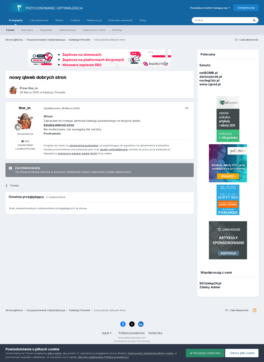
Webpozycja (94, 20)
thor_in (24, 108)
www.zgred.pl (210, 84)
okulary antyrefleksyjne (114, 149)
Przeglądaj (15, 22)
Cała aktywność (38, 20)
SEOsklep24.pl (210, 283)
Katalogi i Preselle (54, 92)
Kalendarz (27, 29)
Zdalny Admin (209, 287)
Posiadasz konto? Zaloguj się (210, 7)
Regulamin (46, 29)
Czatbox (75, 20)
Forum (10, 29)
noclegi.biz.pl (209, 80)
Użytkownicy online (93, 29)
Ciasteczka (155, 333)
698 (25, 141)
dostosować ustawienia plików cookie (150, 353)
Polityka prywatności (132, 333)
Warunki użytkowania (91, 357)
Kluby (143, 20)
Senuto (204, 65)
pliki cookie (54, 353)
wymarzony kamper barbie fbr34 (77, 153)
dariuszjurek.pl (210, 76)
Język (107, 333)
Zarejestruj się (246, 7)
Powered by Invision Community (132, 341)
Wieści (59, 20)
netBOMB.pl (208, 73)
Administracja (67, 29)
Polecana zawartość (120, 20)
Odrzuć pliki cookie (241, 353)
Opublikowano (62, 108)
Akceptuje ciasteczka (205, 353)
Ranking (117, 29)
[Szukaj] (211, 20)
